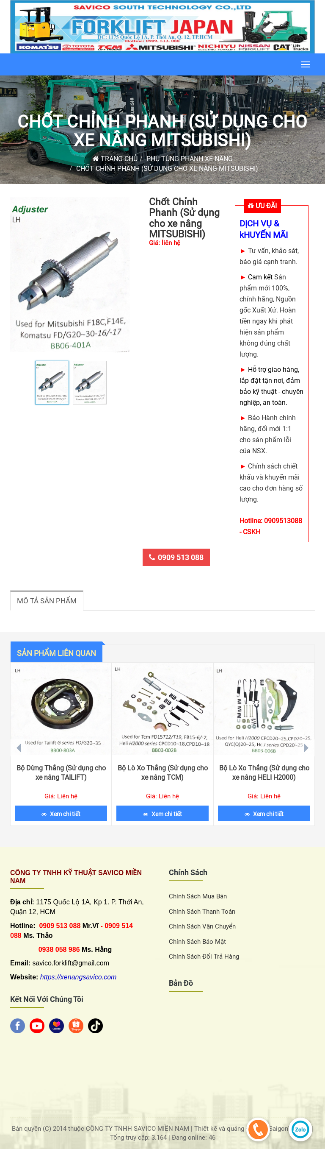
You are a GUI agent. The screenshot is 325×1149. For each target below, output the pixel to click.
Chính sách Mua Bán (198, 896)
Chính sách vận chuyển (202, 926)
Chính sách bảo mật (197, 941)
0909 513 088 (176, 557)
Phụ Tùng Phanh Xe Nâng (189, 159)
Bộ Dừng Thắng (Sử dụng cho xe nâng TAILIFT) (61, 772)
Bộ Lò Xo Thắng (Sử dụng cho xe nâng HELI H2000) (264, 772)
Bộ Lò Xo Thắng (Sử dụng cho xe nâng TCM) (163, 772)
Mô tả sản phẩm (47, 601)
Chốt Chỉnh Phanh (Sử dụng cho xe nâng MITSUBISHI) (162, 131)
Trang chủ (115, 159)
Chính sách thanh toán (202, 911)
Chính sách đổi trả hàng (204, 956)
